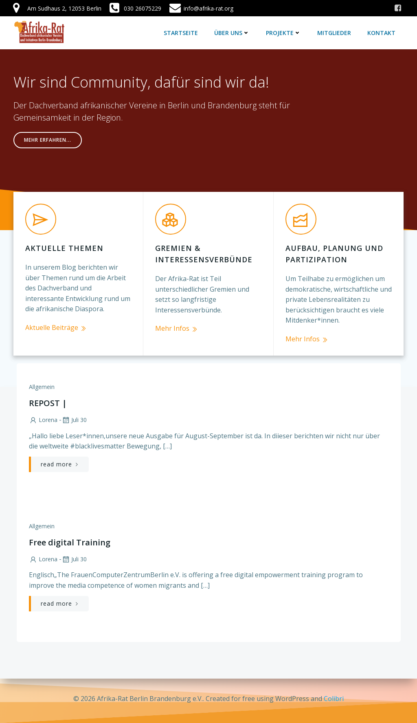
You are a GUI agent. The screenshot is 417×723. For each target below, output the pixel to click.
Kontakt (382, 32)
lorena (43, 416)
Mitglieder (334, 32)
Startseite (181, 32)
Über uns (232, 32)
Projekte (283, 32)
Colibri (334, 698)
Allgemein (41, 383)
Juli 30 (73, 416)
